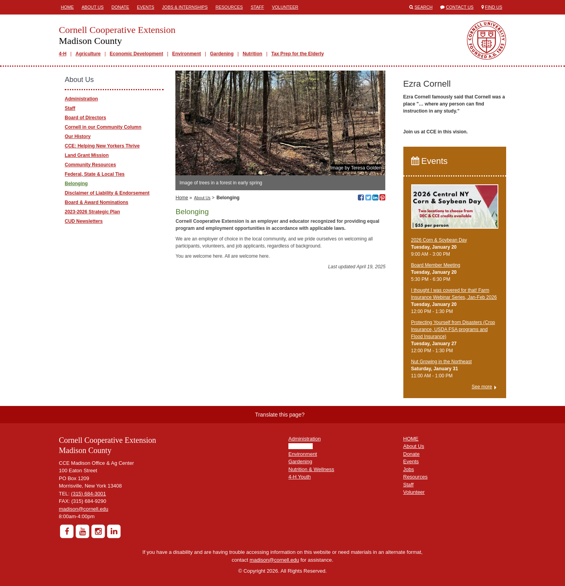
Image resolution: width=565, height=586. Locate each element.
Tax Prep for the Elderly (298, 53)
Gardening (221, 53)
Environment (186, 53)
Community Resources (90, 164)
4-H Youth (299, 477)
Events (145, 7)
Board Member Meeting (435, 265)
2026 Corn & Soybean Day (439, 240)
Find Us (493, 7)
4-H (62, 53)
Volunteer (285, 7)
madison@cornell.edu (83, 509)
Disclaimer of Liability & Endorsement (107, 193)
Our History (78, 136)
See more (482, 386)
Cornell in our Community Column (103, 127)
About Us (93, 7)
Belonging (76, 183)
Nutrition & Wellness (311, 469)
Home (67, 7)
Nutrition (252, 53)
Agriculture (87, 53)
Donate (120, 7)
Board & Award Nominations (96, 202)
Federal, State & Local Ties (95, 174)
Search (424, 7)
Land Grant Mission (87, 155)
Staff (257, 7)
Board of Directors (85, 117)
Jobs (408, 469)
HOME (411, 439)
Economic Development (136, 53)
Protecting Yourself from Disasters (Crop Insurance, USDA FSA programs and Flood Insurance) (453, 329)
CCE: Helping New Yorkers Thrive (102, 146)
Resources (229, 7)
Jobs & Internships (185, 7)
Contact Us (460, 7)
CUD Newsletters (84, 221)
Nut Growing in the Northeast (441, 361)
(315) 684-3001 (88, 494)
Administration (81, 99)
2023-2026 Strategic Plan (92, 212)
